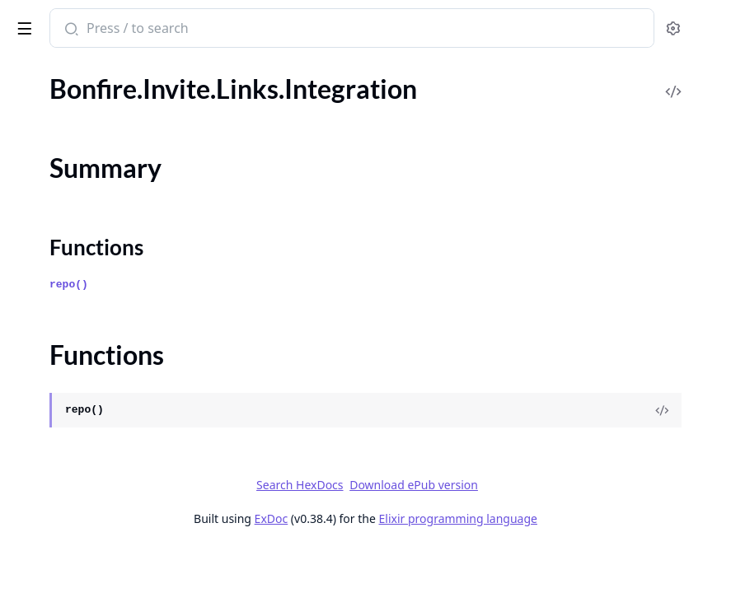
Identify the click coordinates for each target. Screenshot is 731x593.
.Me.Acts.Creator (60, 500)
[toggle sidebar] (225, 25)
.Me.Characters (55, 545)
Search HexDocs (423, 506)
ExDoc (395, 540)
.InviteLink (41, 256)
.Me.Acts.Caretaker (66, 478)
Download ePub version (537, 506)
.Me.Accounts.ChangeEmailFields (106, 322)
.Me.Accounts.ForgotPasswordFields (115, 389)
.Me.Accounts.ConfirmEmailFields (108, 367)
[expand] (231, 91)
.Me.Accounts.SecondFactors (94, 456)
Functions (57, 181)
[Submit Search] (317, 29)
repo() (316, 306)
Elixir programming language (582, 540)
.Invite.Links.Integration (79, 133)
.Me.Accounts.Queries (74, 433)
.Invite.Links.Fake (60, 111)
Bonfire (76, 21)
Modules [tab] (99, 74)
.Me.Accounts (50, 300)
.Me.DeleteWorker (64, 567)
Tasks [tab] (181, 74)
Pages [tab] (30, 74)
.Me (22, 278)
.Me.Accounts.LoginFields (84, 411)
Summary (55, 162)
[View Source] (662, 431)
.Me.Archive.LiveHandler (81, 522)
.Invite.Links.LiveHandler (81, 211)
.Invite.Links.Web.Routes (81, 233)
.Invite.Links (45, 88)
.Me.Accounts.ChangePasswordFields (117, 345)
